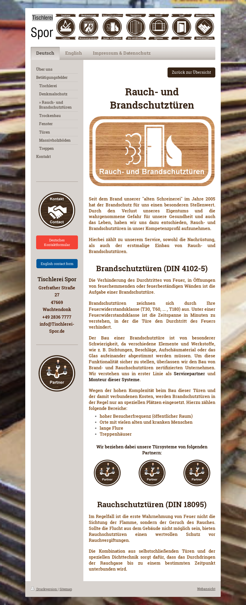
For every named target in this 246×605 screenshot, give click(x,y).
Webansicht (206, 589)
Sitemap (65, 589)
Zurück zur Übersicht (191, 72)
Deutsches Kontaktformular (57, 242)
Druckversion (44, 589)
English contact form (57, 263)
